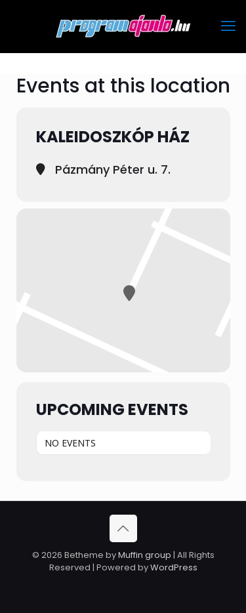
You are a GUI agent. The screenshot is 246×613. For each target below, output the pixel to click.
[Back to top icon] (123, 528)
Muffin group (144, 555)
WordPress (173, 567)
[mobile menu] (228, 26)
